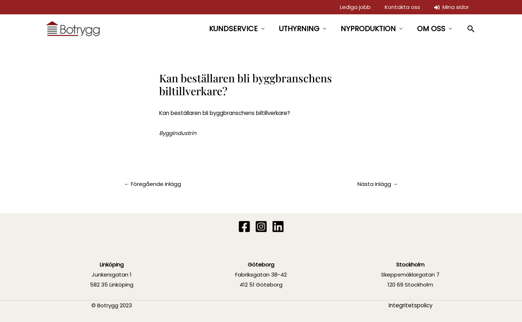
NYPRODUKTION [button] (368, 29)
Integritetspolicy (410, 305)
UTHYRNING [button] (299, 29)
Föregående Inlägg (152, 184)
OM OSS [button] (431, 29)
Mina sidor (452, 7)
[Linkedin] (278, 226)
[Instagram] (261, 226)
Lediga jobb (358, 7)
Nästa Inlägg (377, 184)
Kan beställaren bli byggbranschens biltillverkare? (224, 113)
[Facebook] (244, 226)
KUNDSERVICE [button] (233, 29)
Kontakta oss (404, 7)
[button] (471, 29)
